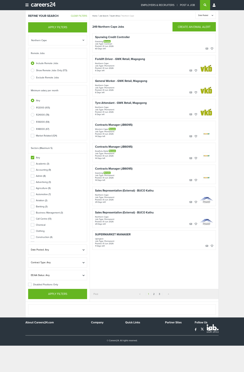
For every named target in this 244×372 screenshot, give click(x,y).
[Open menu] (26, 5)
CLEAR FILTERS (79, 16)
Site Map (129, 333)
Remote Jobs (38, 53)
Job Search (103, 15)
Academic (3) (40, 164)
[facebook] (196, 329)
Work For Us (97, 329)
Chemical (38, 225)
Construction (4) (41, 237)
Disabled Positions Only (43, 284)
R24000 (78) (42, 115)
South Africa (115, 15)
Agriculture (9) (40, 188)
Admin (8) (38, 176)
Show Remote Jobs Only (51, 70)
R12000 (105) (43, 107)
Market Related (44, 135)
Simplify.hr (170, 329)
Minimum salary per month (44, 90)
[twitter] (203, 329)
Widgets (129, 343)
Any (38, 100)
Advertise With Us (100, 333)
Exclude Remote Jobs (47, 77)
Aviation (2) (39, 200)
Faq (127, 352)
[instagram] (216, 329)
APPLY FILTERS (57, 27)
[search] (205, 5)
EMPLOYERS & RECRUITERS (157, 5)
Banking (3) (39, 206)
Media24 (169, 343)
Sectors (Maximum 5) (41, 148)
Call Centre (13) (41, 219)
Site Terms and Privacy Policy (140, 338)
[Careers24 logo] (41, 5)
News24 (169, 333)
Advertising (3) (41, 182)
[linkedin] (209, 329)
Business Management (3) (47, 212)
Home (94, 15)
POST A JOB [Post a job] (187, 5)
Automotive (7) (41, 194)
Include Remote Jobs (47, 63)
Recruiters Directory (135, 329)
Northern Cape (128, 15)
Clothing (38, 231)
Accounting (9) (41, 170)
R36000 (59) (42, 122)
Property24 (171, 338)
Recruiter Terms (133, 347)
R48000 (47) (42, 129)
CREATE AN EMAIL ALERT (194, 27)
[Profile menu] (214, 5)
